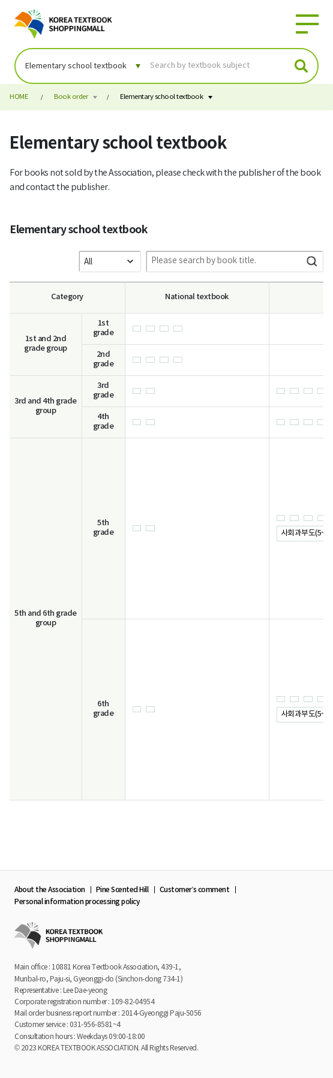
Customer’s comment (195, 890)
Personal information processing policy (77, 902)
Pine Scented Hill (122, 890)
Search (311, 261)
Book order (71, 97)
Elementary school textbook (161, 97)
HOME (19, 97)
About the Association (49, 890)
